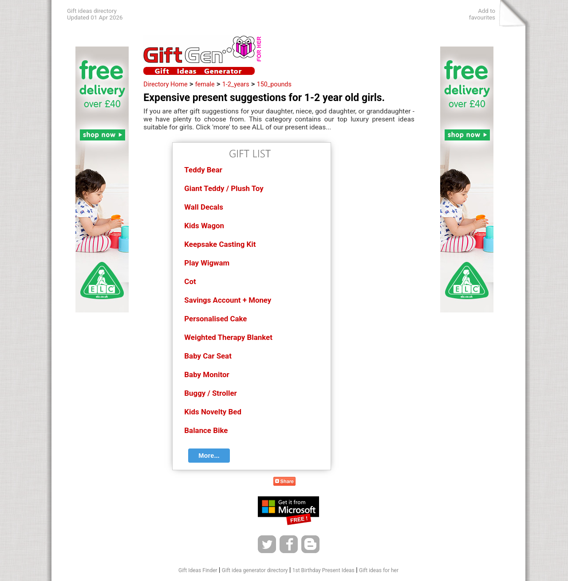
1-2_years (235, 84)
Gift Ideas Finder (197, 570)
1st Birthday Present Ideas (323, 570)
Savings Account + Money (227, 300)
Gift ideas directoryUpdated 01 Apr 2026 (94, 14)
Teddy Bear (203, 169)
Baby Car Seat (207, 355)
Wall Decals (203, 207)
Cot (190, 281)
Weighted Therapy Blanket (228, 337)
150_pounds (274, 84)
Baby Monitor (206, 374)
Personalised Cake (215, 318)
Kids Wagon (204, 225)
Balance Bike (206, 430)
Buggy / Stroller (210, 393)
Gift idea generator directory (255, 570)
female (205, 84)
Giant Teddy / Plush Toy (223, 188)
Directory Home (165, 84)
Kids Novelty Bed (212, 411)
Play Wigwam (206, 262)
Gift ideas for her (378, 570)
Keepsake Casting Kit (220, 244)
